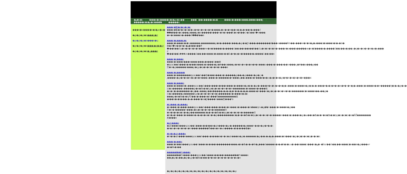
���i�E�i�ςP (155, 46)
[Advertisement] (141, 89)
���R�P (152, 35)
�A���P (152, 51)
